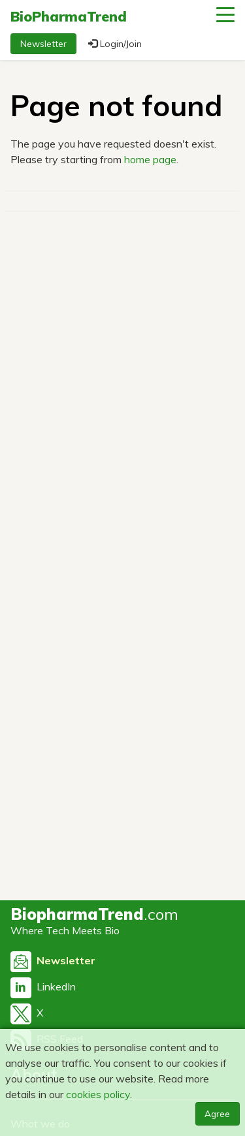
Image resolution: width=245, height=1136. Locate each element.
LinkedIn (43, 986)
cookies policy (98, 1094)
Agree (217, 1113)
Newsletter (43, 44)
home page (150, 159)
